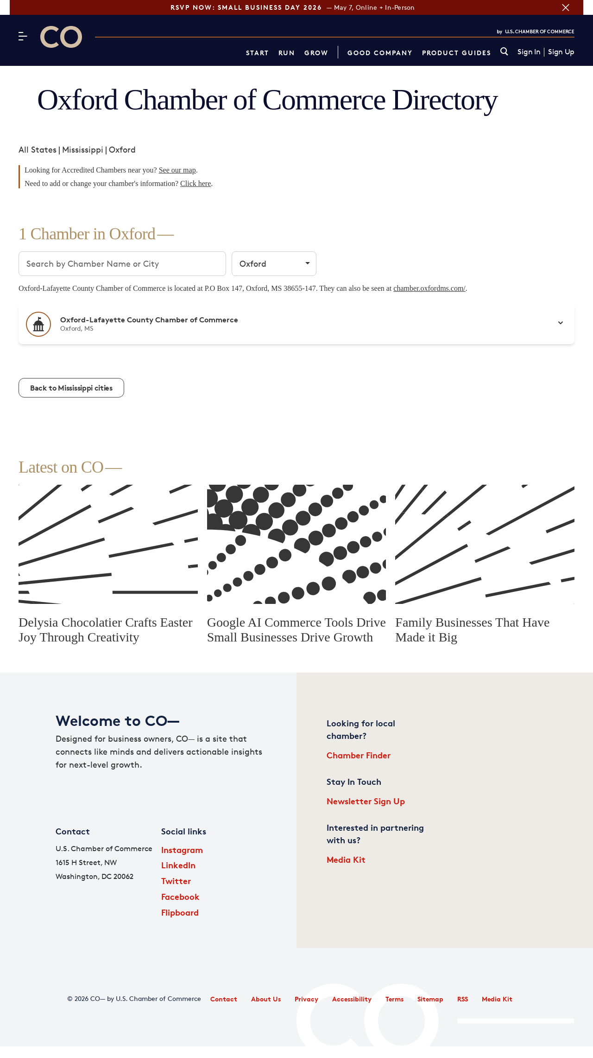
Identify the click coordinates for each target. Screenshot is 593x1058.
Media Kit (346, 859)
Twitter (176, 880)
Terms (394, 999)
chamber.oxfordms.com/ (429, 288)
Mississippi (82, 149)
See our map (177, 170)
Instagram (182, 849)
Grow (316, 53)
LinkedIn (178, 864)
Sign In (528, 52)
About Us (266, 999)
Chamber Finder (359, 755)
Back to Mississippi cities (71, 387)
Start (257, 53)
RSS (462, 999)
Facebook (180, 896)
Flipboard (180, 912)
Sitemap (430, 999)
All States (38, 149)
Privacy (306, 999)
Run (286, 53)
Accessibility (352, 999)
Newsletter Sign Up (366, 800)
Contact (223, 999)
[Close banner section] (575, 7)
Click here (195, 183)
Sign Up (561, 52)
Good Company (380, 53)
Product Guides (456, 53)
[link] (504, 52)
